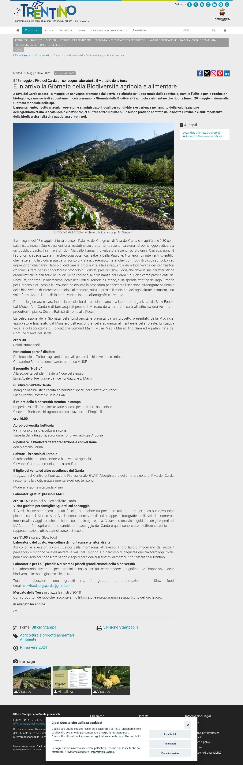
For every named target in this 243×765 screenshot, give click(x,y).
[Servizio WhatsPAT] (227, 4)
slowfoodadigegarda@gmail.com (48, 586)
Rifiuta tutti (170, 743)
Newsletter (140, 30)
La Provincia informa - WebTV (109, 30)
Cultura (51, 40)
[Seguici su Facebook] (189, 4)
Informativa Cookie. (103, 751)
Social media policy (199, 742)
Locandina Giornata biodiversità (202, 132)
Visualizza (24, 692)
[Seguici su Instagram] (208, 4)
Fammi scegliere (170, 753)
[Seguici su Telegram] (220, 4)
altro (18, 49)
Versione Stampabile (121, 627)
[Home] (17, 30)
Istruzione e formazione (75, 40)
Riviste (49, 30)
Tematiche (65, 30)
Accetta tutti (170, 734)
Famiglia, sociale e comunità (198, 40)
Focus (81, 30)
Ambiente (36, 40)
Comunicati (32, 30)
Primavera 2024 (33, 647)
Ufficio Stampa (22, 55)
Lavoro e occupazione (163, 40)
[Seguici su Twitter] (195, 4)
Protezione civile (26, 44)
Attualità (21, 40)
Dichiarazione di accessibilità (204, 752)
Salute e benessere (52, 44)
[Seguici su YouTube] (202, 4)
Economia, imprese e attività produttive (120, 40)
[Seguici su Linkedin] (214, 4)
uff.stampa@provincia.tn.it (29, 723)
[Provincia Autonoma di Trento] (222, 14)
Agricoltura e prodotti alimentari (47, 635)
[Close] (187, 725)
